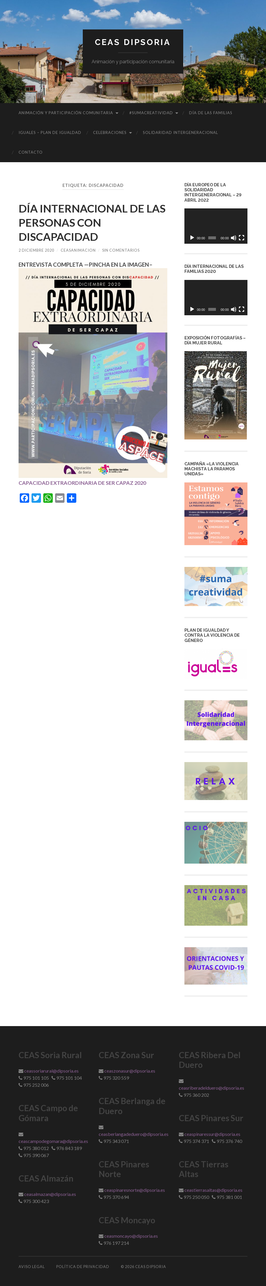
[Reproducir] (192, 238)
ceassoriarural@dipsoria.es (51, 1070)
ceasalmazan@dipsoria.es (50, 1194)
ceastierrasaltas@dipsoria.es (213, 1190)
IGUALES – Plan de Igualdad (50, 132)
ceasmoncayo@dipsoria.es (131, 1236)
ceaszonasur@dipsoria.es (129, 1070)
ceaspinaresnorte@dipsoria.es (134, 1190)
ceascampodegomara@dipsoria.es (53, 1141)
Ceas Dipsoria (133, 42)
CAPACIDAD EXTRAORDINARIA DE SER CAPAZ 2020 (86, 482)
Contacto (31, 152)
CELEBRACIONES (110, 132)
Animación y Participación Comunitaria (66, 112)
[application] (215, 226)
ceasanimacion (78, 250)
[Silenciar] (234, 238)
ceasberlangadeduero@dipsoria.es (133, 1134)
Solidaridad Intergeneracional (180, 132)
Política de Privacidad (82, 1266)
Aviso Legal (32, 1266)
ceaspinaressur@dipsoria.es (212, 1134)
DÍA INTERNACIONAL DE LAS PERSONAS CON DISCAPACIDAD (87, 222)
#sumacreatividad (151, 112)
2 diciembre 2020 (37, 250)
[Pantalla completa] (241, 238)
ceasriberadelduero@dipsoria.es (211, 1088)
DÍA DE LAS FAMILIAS (210, 112)
